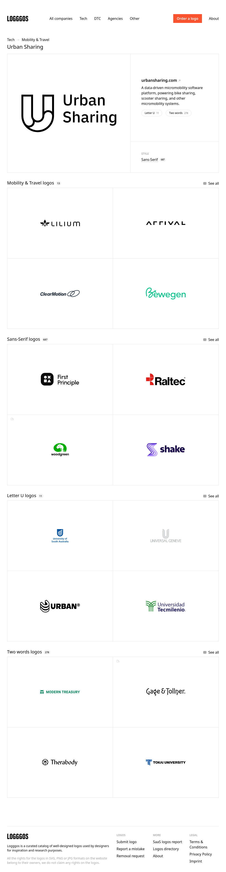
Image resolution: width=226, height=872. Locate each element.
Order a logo (187, 18)
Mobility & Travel (35, 39)
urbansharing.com (161, 80)
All (60, 18)
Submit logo (127, 841)
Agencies (115, 18)
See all (211, 183)
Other (134, 18)
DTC (97, 18)
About (214, 18)
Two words (178, 113)
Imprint (196, 861)
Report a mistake (131, 848)
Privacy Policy (201, 854)
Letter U (152, 113)
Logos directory (166, 848)
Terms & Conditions (198, 844)
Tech (83, 18)
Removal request (130, 855)
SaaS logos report (167, 841)
